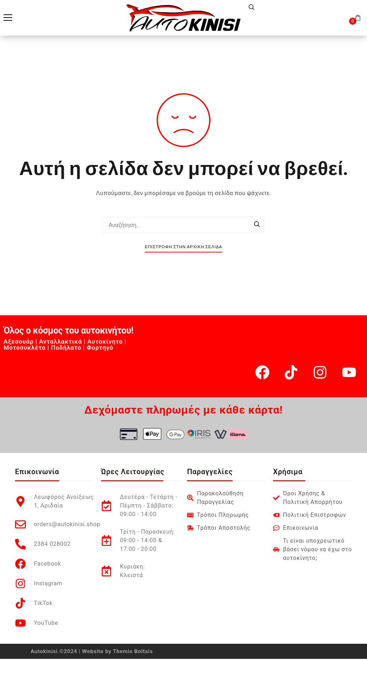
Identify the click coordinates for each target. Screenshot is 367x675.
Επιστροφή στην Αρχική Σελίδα (183, 247)
